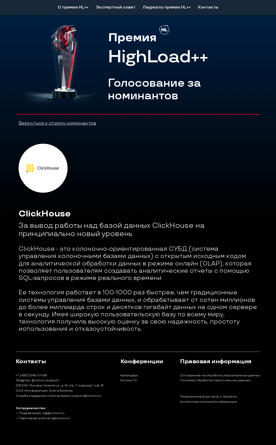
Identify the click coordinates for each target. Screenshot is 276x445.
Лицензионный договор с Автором (208, 396)
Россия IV (128, 380)
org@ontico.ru (53, 413)
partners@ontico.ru (54, 418)
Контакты (208, 7)
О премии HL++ (73, 7)
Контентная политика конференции (208, 401)
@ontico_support (45, 380)
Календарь (129, 375)
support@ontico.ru (86, 396)
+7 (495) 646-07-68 (31, 375)
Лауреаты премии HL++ (167, 7)
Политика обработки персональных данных (215, 380)
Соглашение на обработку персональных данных (220, 375)
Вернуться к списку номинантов (57, 123)
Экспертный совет (115, 7)
